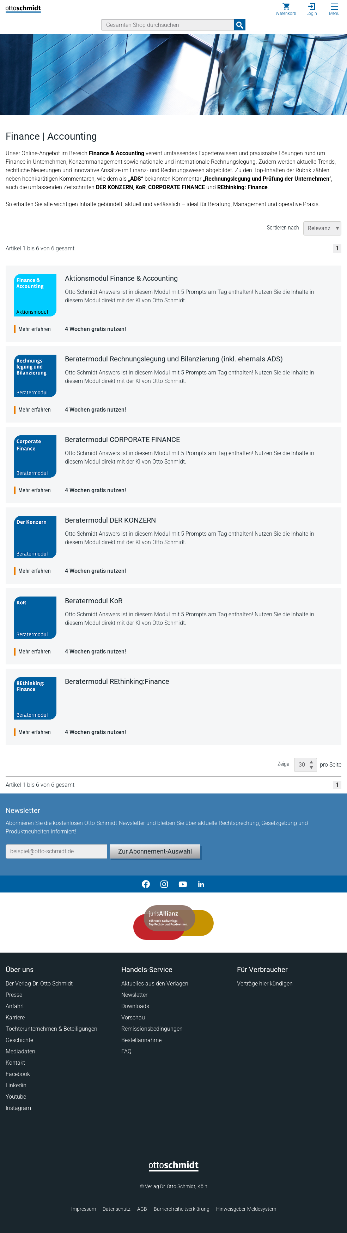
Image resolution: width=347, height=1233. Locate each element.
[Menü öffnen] (334, 7)
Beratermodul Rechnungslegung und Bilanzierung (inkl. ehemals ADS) (174, 359)
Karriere (15, 1017)
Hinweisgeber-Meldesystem (246, 1209)
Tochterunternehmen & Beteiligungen (51, 1028)
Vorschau (133, 1017)
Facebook (18, 1074)
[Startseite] (174, 1170)
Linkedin (16, 1085)
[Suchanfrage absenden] (239, 24)
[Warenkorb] (286, 9)
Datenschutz (116, 1209)
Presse (14, 994)
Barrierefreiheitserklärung (181, 1209)
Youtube (16, 1096)
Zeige (283, 764)
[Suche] (168, 24)
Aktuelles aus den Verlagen (154, 983)
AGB (142, 1209)
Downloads (135, 1006)
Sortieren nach (283, 227)
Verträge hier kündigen (265, 983)
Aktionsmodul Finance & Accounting (121, 278)
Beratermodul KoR (93, 601)
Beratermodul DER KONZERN (110, 520)
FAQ (126, 1051)
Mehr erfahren (34, 329)
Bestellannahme (141, 1040)
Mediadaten (20, 1051)
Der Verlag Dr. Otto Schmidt (39, 983)
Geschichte (19, 1040)
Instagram (18, 1108)
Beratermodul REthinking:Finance (117, 681)
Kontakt (15, 1062)
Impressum (83, 1209)
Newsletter (134, 994)
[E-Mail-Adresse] (56, 851)
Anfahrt (15, 1006)
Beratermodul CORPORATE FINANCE (122, 439)
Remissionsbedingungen (152, 1028)
